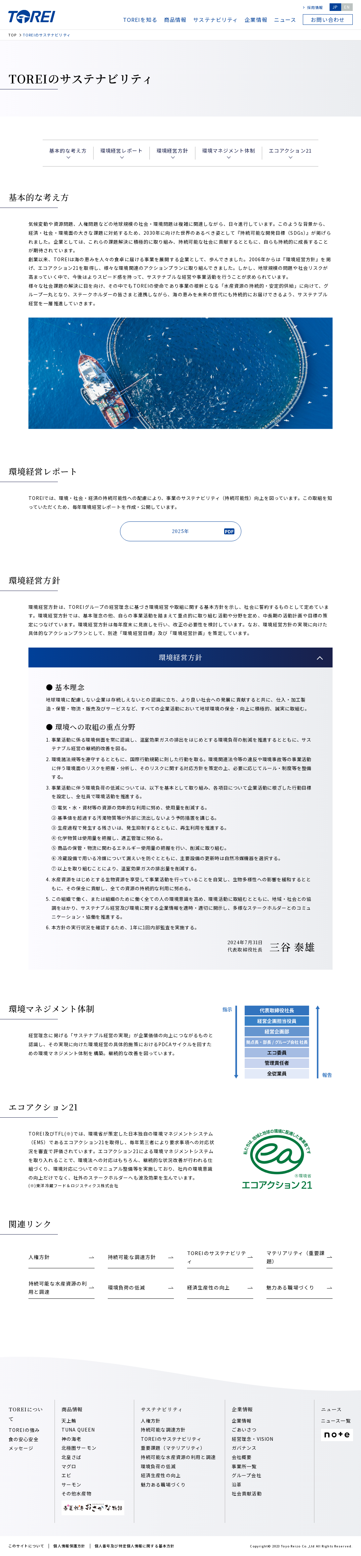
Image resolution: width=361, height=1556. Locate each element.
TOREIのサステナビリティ (171, 1438)
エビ (66, 1475)
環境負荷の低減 (158, 1466)
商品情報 (175, 20)
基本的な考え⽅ (68, 150)
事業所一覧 (244, 1466)
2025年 (203, 531)
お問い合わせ (328, 20)
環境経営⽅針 (172, 150)
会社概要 (242, 1457)
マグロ (68, 1466)
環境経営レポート (121, 150)
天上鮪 (68, 1420)
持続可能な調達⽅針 (163, 1429)
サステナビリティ (215, 20)
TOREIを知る (140, 20)
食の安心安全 (24, 1439)
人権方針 (151, 1420)
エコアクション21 (290, 150)
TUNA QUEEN (78, 1429)
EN (347, 7)
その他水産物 (76, 1493)
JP (335, 7)
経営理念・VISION (252, 1438)
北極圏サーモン (79, 1447)
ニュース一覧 (336, 1420)
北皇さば (71, 1457)
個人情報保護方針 (69, 1545)
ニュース (285, 20)
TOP (12, 34)
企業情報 (256, 20)
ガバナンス (244, 1447)
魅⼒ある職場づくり (163, 1484)
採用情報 (315, 7)
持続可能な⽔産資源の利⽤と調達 (178, 1457)
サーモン (71, 1484)
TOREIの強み (24, 1430)
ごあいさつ (244, 1429)
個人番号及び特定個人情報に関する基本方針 (135, 1545)
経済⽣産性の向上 (161, 1475)
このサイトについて (26, 1545)
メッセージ (21, 1448)
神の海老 (71, 1438)
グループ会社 (246, 1475)
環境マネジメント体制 (228, 150)
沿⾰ (237, 1484)
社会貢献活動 (247, 1493)
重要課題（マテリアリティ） (173, 1447)
